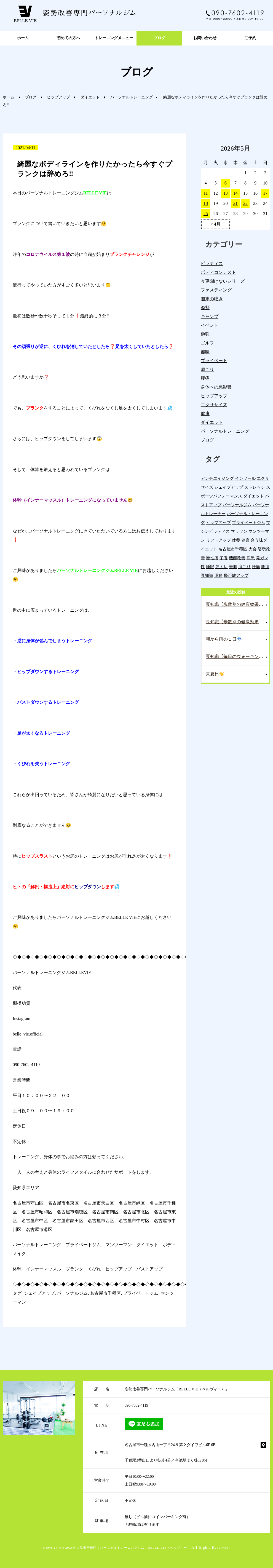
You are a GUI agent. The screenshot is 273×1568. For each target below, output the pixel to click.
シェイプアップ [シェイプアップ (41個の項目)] (228, 487)
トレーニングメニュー (114, 38)
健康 (205, 413)
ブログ (159, 38)
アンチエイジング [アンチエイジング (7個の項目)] (217, 478)
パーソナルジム (72, 1293)
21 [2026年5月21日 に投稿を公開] (235, 203)
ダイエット (90, 97)
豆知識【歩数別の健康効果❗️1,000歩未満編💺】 (237, 621)
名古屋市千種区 (105, 1293)
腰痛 (205, 378)
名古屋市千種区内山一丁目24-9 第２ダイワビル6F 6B (170, 1445)
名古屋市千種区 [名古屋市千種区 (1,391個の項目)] (232, 549)
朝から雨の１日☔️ (224, 639)
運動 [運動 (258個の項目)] (218, 575)
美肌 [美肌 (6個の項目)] (233, 566)
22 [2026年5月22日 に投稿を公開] (245, 203)
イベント (209, 325)
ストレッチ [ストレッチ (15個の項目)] (254, 487)
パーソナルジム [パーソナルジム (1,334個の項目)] (237, 504)
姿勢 (205, 307)
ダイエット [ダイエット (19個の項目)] (253, 496)
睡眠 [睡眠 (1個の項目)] (210, 566)
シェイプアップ (39, 1293)
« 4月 (216, 224)
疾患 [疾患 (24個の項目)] (251, 557)
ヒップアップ (58, 97)
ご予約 (250, 38)
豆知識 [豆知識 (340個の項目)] (207, 575)
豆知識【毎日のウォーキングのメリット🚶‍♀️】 (237, 656)
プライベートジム (140, 1293)
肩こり (207, 369)
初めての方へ (68, 38)
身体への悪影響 (216, 387)
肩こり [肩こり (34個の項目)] (244, 566)
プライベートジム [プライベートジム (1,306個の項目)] (248, 522)
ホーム (23, 38)
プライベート (214, 360)
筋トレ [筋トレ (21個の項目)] (221, 566)
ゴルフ (207, 343)
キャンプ (209, 316)
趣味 (205, 351)
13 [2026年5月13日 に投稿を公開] (225, 193)
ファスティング (216, 290)
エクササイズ (214, 404)
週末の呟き (212, 298)
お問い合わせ (204, 38)
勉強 (205, 334)
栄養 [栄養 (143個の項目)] (224, 557)
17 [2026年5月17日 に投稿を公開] (265, 193)
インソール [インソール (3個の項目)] (245, 478)
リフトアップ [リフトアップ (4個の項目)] (218, 540)
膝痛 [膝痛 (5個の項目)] (265, 566)
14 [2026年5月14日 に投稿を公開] (235, 193)
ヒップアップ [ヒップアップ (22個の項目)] (218, 522)
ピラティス (212, 263)
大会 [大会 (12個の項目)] (252, 549)
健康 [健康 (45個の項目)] (245, 540)
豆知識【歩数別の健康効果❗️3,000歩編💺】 (237, 604)
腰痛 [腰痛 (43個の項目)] (256, 566)
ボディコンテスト (218, 272)
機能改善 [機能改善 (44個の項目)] (237, 557)
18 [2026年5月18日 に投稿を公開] (206, 203)
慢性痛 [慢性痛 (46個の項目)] (212, 557)
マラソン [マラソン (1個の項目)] (239, 531)
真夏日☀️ (215, 673)
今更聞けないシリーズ (223, 281)
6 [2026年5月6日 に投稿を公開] (225, 183)
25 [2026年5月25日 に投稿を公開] (206, 213)
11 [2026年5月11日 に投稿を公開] (206, 193)
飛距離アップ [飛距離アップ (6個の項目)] (236, 575)
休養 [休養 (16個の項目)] (236, 540)
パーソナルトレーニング (131, 97)
